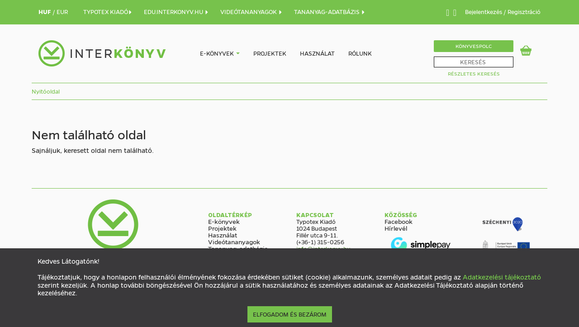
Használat (317, 53)
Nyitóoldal (46, 91)
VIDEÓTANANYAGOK (251, 11)
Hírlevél (395, 228)
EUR (62, 11)
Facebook (398, 221)
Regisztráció (524, 11)
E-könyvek (217, 53)
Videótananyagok (234, 241)
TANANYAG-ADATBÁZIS (329, 11)
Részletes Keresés (474, 73)
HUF (45, 11)
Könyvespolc (474, 46)
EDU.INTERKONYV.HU (176, 11)
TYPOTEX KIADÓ (108, 11)
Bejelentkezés (484, 11)
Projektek (269, 53)
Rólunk (360, 53)
